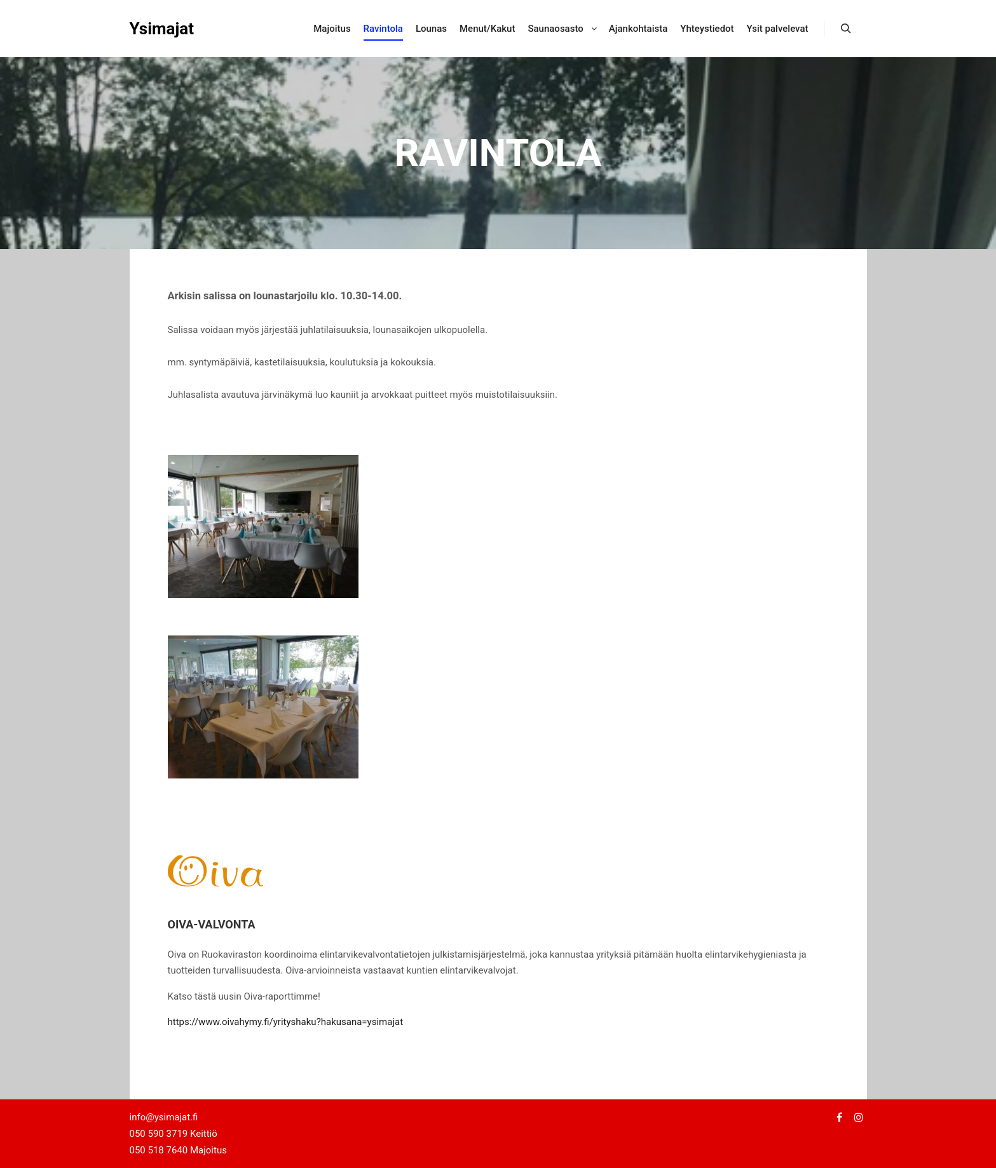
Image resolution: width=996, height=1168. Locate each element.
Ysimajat (162, 28)
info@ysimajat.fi (164, 1117)
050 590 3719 (160, 1133)
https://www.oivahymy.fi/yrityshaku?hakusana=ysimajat (286, 1022)
